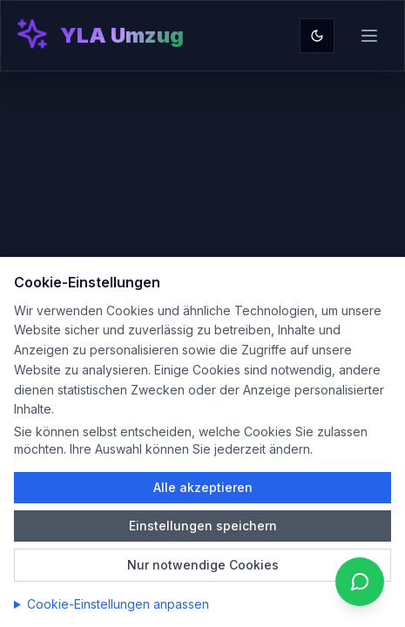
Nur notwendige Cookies (203, 564)
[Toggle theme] (317, 35)
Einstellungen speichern (203, 525)
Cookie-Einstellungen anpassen (118, 604)
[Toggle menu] (369, 36)
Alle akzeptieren (203, 487)
